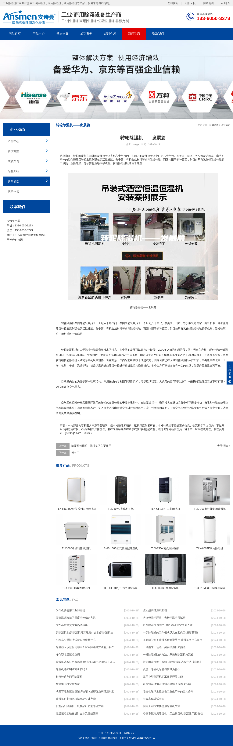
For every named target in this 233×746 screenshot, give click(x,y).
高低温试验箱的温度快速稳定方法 (76, 617)
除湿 (58, 328)
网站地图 (208, 3)
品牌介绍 (110, 33)
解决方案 (62, 33)
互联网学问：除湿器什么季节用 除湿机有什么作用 (172, 639)
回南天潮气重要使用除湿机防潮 (161, 706)
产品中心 (39, 33)
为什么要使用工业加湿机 (70, 610)
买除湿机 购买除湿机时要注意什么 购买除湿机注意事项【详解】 (86, 632)
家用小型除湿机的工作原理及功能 (163, 676)
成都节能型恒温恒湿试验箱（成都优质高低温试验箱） (86, 691)
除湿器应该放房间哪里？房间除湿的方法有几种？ (85, 647)
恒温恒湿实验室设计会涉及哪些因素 (77, 713)
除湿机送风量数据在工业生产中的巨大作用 (168, 691)
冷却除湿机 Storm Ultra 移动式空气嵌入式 (167, 625)
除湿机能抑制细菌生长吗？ (72, 669)
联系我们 (158, 33)
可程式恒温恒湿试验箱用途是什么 (76, 639)
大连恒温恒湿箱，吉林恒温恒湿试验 (164, 617)
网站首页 (15, 33)
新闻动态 (134, 33)
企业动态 (225, 125)
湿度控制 (74, 413)
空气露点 (74, 386)
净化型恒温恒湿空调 (68, 654)
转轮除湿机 (67, 349)
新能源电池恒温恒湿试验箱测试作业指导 (167, 684)
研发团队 (190, 3)
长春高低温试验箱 (153, 698)
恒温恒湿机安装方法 (68, 684)
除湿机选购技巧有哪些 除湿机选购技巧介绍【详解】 (86, 661)
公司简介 (173, 3)
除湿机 (70, 323)
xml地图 (225, 3)
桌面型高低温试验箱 (155, 610)
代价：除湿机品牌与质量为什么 (161, 669)
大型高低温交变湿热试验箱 (72, 625)
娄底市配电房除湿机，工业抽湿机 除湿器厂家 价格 (173, 713)
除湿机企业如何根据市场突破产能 (76, 698)
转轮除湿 (180, 360)
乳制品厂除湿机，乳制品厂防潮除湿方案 (80, 706)
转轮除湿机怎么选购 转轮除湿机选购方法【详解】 (172, 661)
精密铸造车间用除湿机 (69, 676)
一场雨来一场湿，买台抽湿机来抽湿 (164, 647)
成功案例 (86, 33)
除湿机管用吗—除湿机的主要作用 (91, 445)
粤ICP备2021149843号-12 (142, 738)
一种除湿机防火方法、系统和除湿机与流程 (168, 654)
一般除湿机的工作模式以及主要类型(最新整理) (170, 632)
